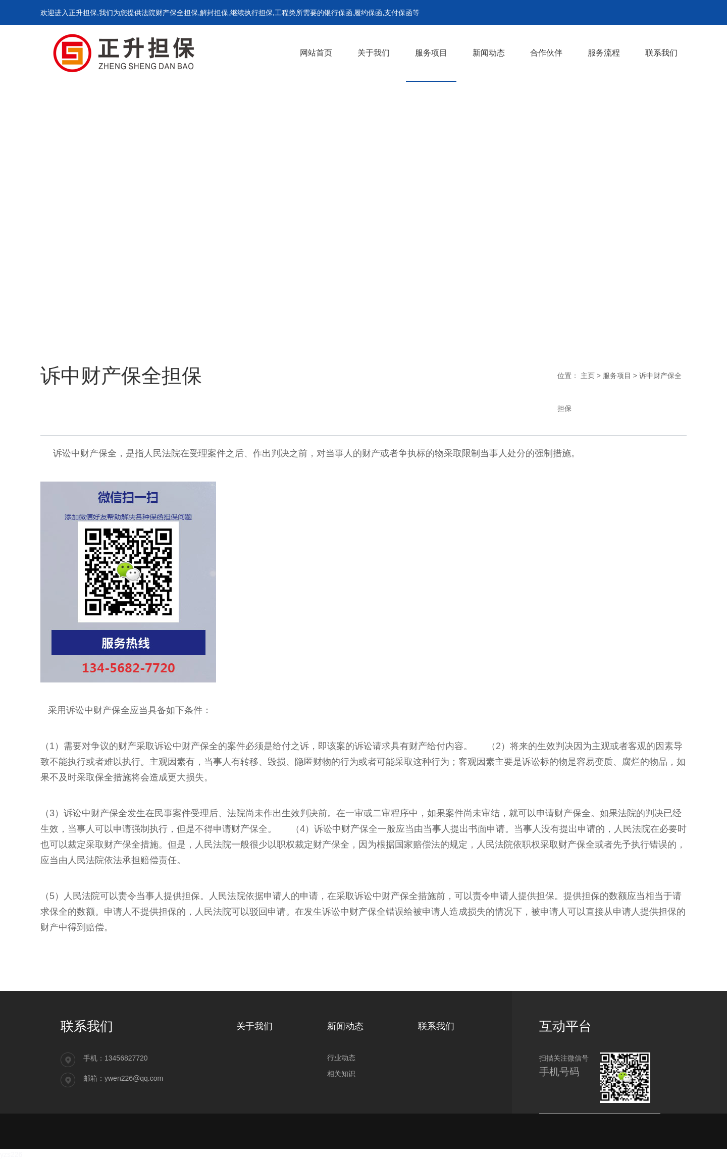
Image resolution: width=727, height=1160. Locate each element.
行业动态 (341, 1057)
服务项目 (617, 376)
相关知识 (341, 1074)
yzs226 (11, 1154)
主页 (588, 376)
